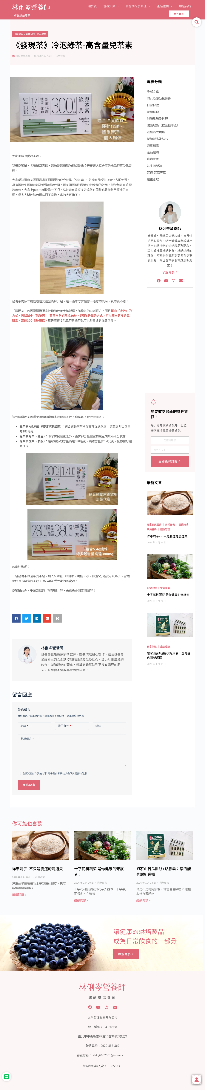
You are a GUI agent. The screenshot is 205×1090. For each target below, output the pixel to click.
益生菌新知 (154, 165)
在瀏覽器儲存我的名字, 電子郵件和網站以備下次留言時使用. (54, 773)
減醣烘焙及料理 (138, 6)
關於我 (92, 6)
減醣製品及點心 (157, 138)
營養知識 (111, 6)
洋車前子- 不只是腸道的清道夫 (37, 868)
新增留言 (27, 739)
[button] (16, 618)
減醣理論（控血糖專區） (163, 125)
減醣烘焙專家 (22, 15)
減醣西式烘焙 (156, 132)
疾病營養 (153, 159)
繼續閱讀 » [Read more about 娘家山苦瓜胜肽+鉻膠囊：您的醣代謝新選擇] (143, 900)
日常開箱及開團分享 (25, 34)
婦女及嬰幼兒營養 (159, 98)
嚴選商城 (185, 6)
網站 (98, 726)
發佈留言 (29, 785)
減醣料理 (153, 111)
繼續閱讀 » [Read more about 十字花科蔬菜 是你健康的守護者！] (81, 900)
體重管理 (153, 179)
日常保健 (153, 105)
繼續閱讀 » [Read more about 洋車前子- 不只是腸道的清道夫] (19, 894)
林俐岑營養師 (31, 7)
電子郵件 (64, 726)
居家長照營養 (154, 524)
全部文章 (153, 91)
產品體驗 (164, 6)
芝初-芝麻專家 (156, 172)
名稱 (24, 726)
